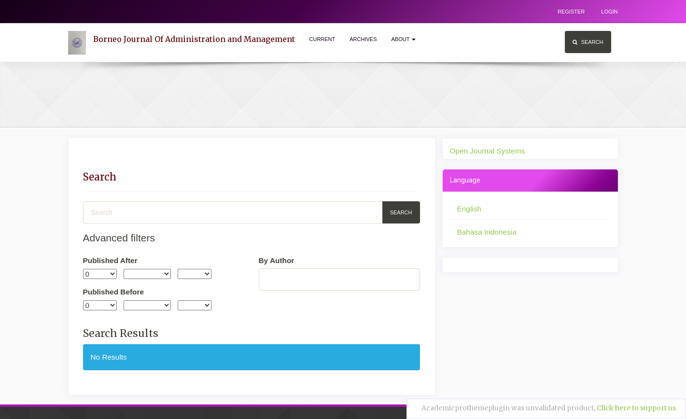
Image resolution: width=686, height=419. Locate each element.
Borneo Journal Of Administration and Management (194, 39)
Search (588, 42)
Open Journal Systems (487, 151)
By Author (276, 260)
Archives (363, 39)
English (469, 209)
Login (609, 11)
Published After (110, 260)
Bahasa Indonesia (487, 232)
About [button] (404, 39)
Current (322, 39)
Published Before (113, 292)
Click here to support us (636, 408)
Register (571, 11)
